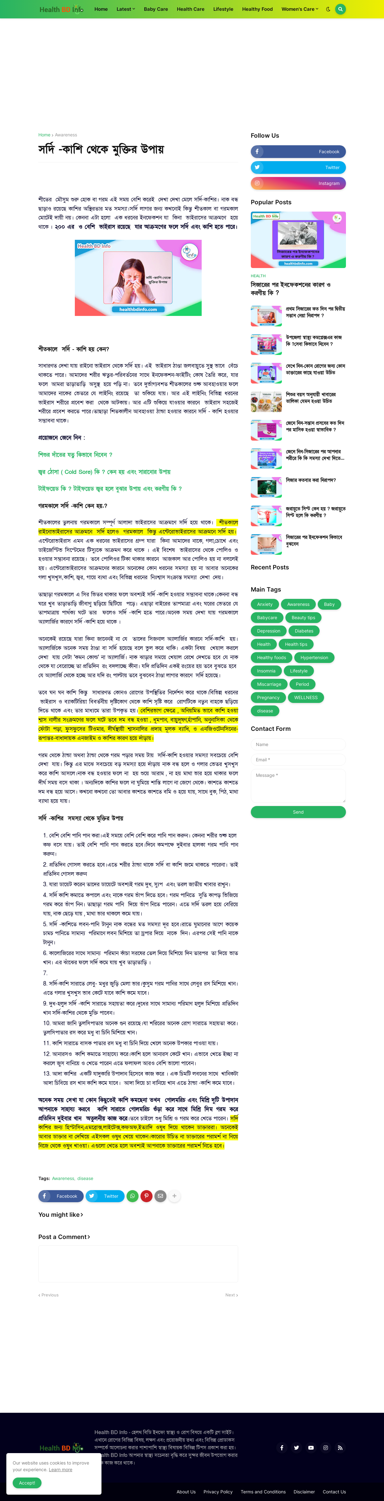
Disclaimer (304, 1491)
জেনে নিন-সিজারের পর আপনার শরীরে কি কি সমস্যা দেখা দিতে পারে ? (313, 455)
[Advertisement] (192, 75)
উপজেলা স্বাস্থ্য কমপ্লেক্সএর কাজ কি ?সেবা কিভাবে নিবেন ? (314, 340)
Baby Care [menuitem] (156, 9)
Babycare (267, 617)
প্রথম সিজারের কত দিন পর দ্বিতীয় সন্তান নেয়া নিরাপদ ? (315, 312)
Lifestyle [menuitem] (223, 9)
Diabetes (304, 630)
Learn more (60, 1469)
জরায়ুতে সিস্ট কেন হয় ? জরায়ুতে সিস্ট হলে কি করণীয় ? (316, 512)
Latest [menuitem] (124, 9)
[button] (328, 9)
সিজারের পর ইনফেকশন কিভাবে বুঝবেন (314, 540)
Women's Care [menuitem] (298, 9)
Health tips (296, 644)
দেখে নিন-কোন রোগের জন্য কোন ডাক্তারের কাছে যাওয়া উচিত (315, 369)
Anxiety (265, 604)
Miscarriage (269, 684)
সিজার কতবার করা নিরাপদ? (311, 480)
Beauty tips (303, 617)
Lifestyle (299, 670)
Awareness (66, 135)
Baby (329, 604)
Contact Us (334, 1491)
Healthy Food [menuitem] (257, 9)
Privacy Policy (218, 1491)
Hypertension (314, 657)
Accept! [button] (27, 1482)
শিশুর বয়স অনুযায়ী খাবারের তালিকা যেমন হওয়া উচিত (310, 397)
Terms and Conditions (263, 1491)
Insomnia (266, 670)
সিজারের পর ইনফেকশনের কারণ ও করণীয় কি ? (291, 289)
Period (302, 684)
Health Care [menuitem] (191, 9)
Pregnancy (268, 697)
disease (85, 1178)
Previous (50, 1294)
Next (230, 1294)
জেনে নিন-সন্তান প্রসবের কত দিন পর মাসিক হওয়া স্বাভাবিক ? (315, 426)
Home (44, 135)
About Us (186, 1491)
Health (263, 644)
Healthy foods (271, 657)
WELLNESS (306, 697)
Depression (268, 630)
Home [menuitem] (101, 9)
